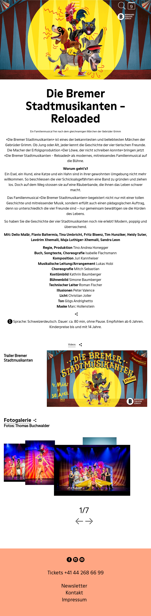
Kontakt (74, 592)
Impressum (74, 599)
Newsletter (74, 586)
